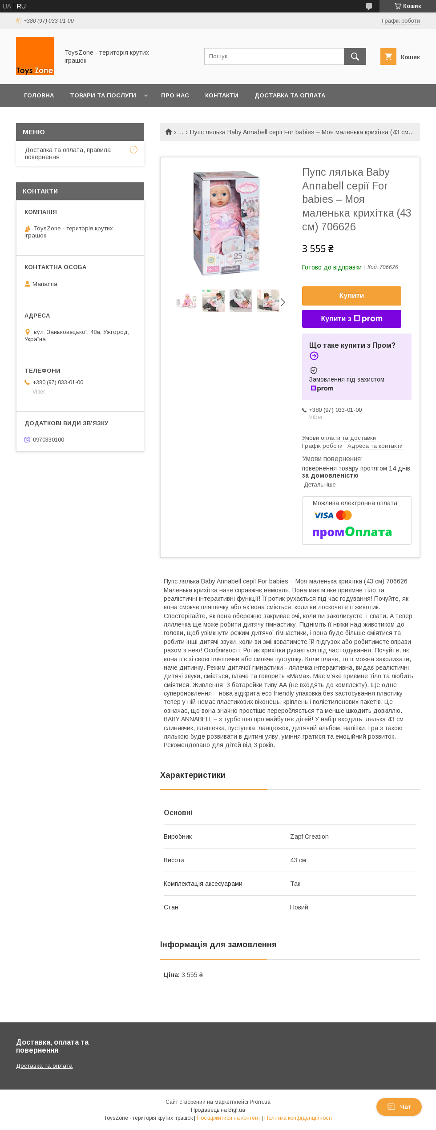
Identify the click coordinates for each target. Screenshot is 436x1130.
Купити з (351, 319)
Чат (399, 1107)
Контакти (221, 95)
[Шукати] (355, 56)
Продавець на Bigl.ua (218, 1110)
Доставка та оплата (289, 95)
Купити (351, 295)
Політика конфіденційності (298, 1118)
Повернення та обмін (61, 118)
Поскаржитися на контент (228, 1118)
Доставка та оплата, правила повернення (68, 153)
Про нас (175, 95)
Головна (39, 95)
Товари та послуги (103, 95)
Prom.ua (260, 1102)
